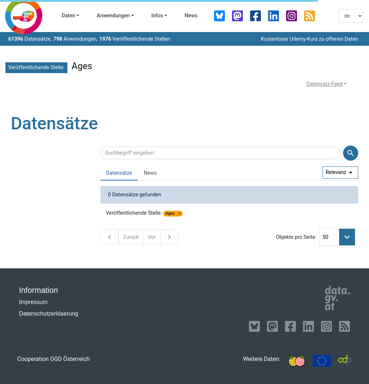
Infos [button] (157, 16)
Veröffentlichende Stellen (134, 39)
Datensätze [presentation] (119, 173)
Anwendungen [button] (113, 16)
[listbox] (350, 16)
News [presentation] (150, 173)
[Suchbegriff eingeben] (221, 153)
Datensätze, (30, 39)
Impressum (33, 302)
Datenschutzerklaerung (49, 314)
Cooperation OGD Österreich (53, 359)
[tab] (119, 173)
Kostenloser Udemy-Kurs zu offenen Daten (309, 39)
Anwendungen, (75, 39)
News (190, 16)
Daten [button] (68, 16)
